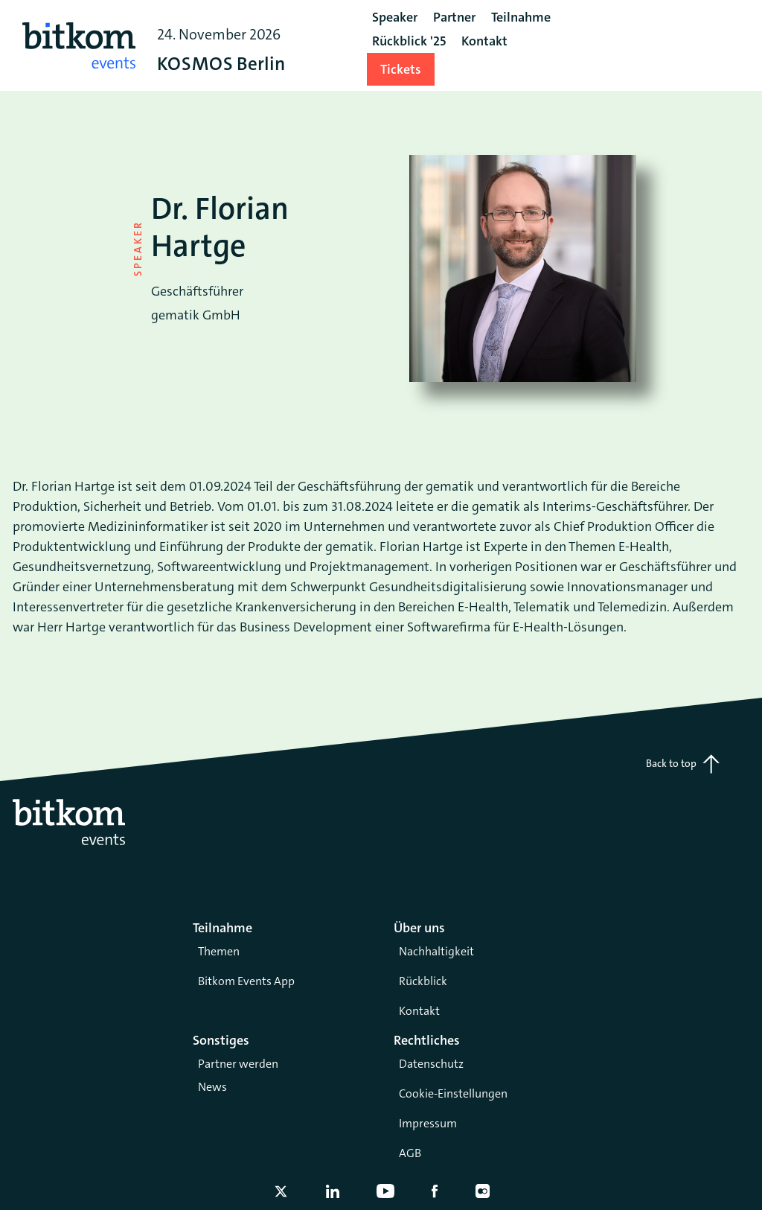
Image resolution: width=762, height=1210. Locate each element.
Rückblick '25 (409, 41)
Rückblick (423, 981)
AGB (410, 1153)
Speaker (394, 17)
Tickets (400, 69)
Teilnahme (521, 17)
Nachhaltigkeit (436, 951)
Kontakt (419, 1011)
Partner (454, 17)
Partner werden (238, 1064)
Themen (219, 951)
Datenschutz (431, 1064)
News (212, 1087)
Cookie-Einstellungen (453, 1093)
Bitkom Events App (246, 981)
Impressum (428, 1123)
